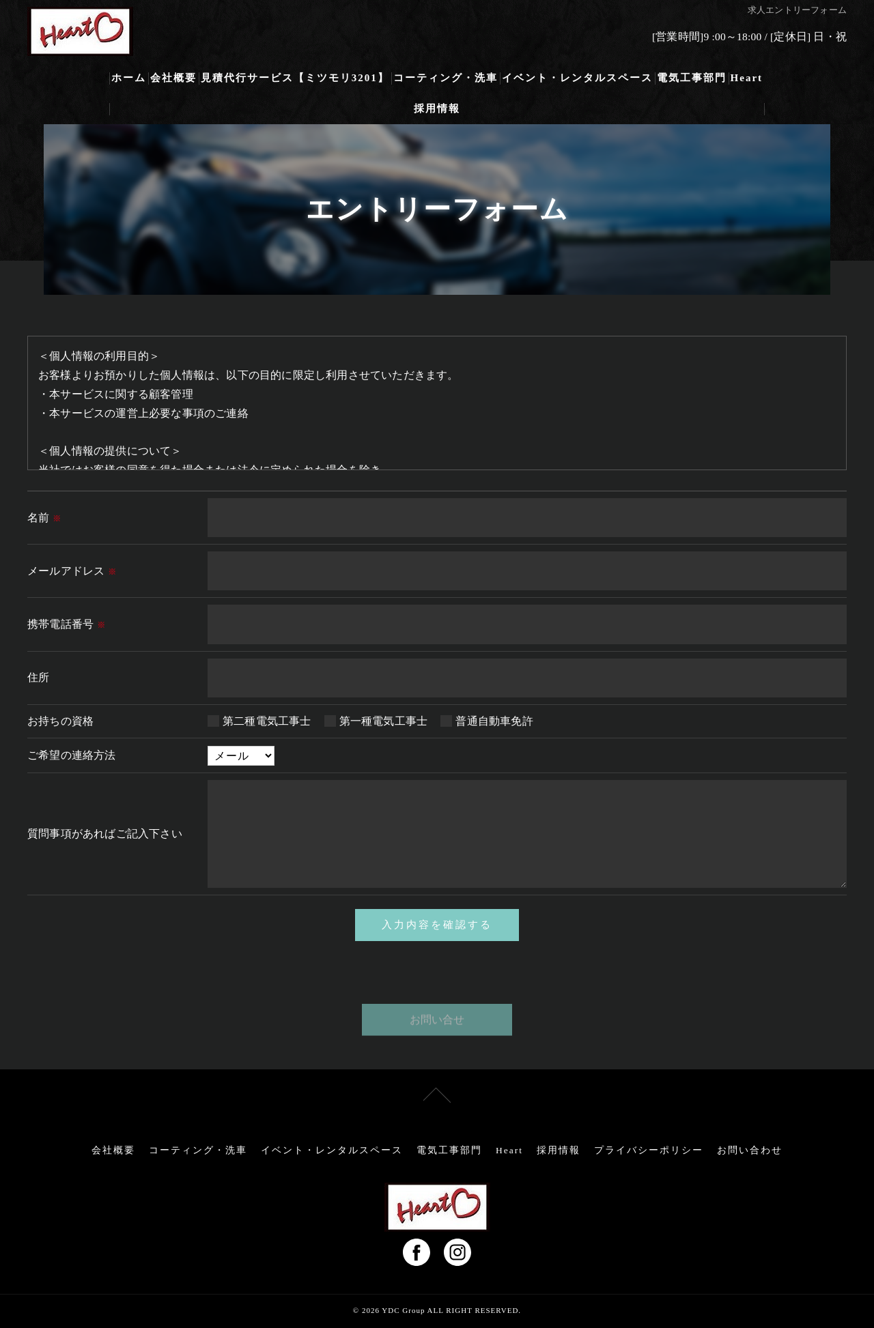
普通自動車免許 (494, 721)
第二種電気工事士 (267, 721)
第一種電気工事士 (383, 721)
